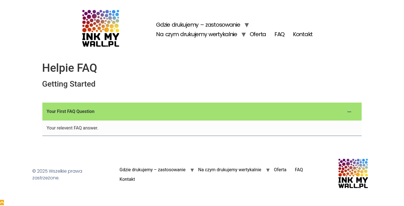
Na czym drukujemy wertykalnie (196, 34)
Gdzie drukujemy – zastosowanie (198, 25)
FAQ (279, 34)
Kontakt (303, 34)
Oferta (258, 34)
